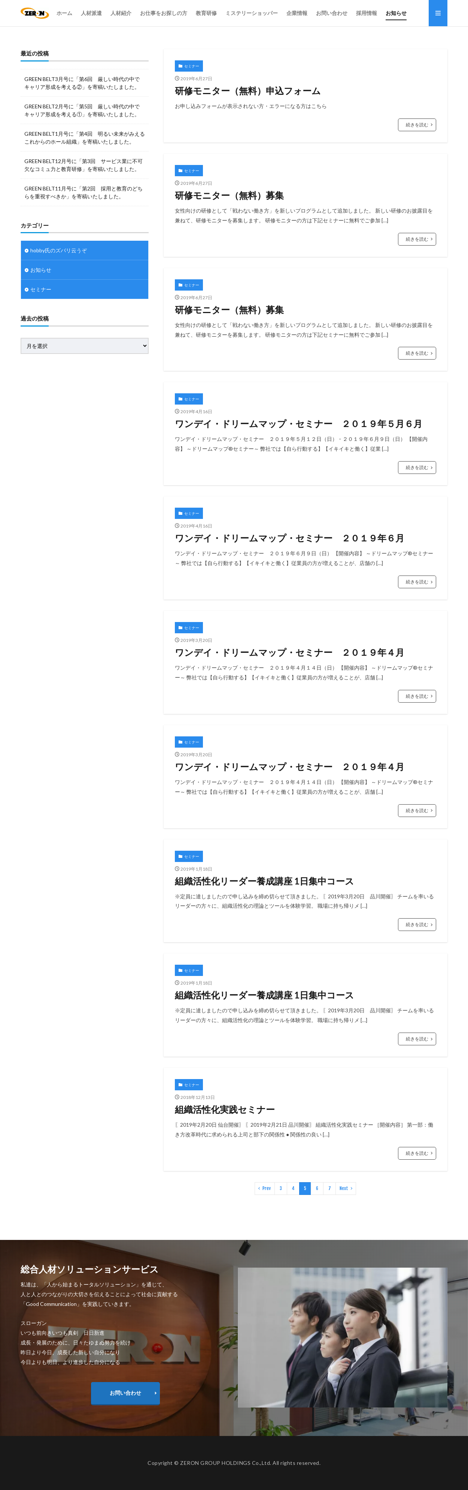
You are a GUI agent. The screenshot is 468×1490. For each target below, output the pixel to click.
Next (344, 1188)
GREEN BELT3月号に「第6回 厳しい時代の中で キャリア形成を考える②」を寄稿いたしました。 (82, 83)
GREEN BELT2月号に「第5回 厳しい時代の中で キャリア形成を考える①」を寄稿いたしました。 (82, 110)
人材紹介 (120, 13)
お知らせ (396, 13)
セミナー (191, 66)
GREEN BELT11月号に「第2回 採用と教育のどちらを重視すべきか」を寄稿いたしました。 (83, 192)
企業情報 (296, 13)
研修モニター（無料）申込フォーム (248, 90)
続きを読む (417, 124)
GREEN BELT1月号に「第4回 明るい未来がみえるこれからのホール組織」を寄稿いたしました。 (84, 137)
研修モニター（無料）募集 (229, 195)
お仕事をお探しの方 (163, 13)
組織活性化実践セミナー (225, 1109)
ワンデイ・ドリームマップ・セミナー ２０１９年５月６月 (298, 423)
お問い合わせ (331, 13)
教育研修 (206, 13)
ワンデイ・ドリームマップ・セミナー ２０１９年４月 (289, 652)
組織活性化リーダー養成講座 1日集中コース (264, 880)
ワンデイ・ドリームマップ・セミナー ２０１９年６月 (289, 537)
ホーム (64, 13)
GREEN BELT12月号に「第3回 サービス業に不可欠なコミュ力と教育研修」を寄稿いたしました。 (83, 165)
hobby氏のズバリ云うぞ (58, 250)
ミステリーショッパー (251, 13)
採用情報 (366, 13)
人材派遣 (91, 13)
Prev (266, 1188)
